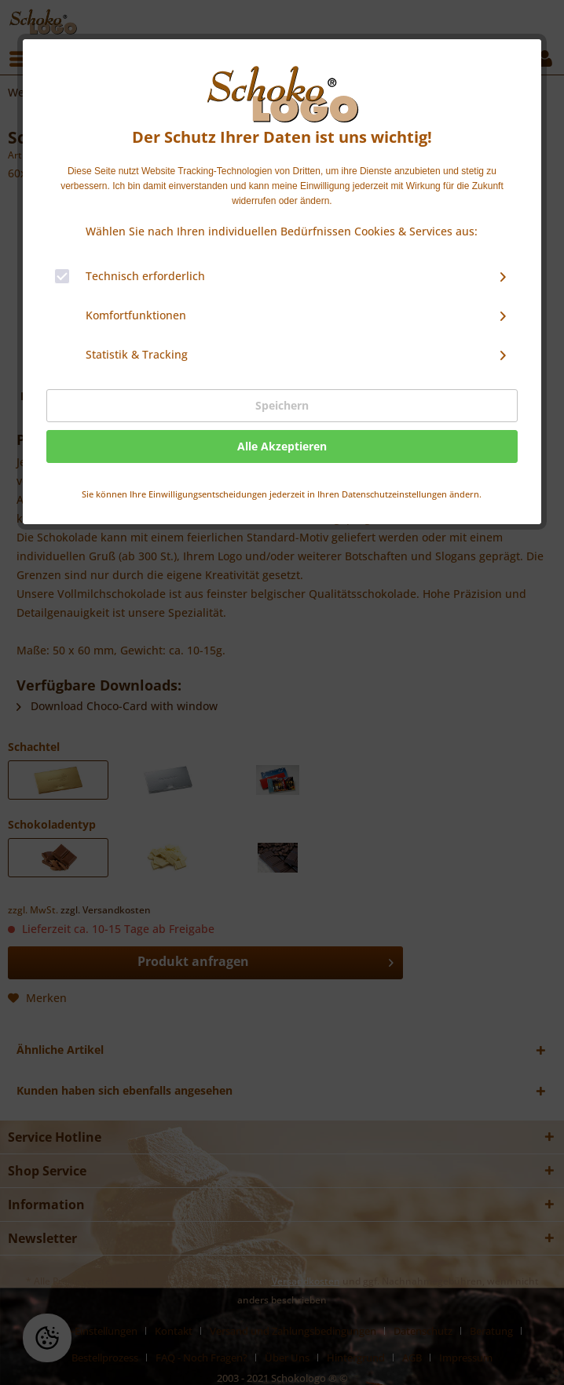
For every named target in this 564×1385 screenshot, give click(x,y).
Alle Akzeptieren (282, 446)
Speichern (282, 405)
